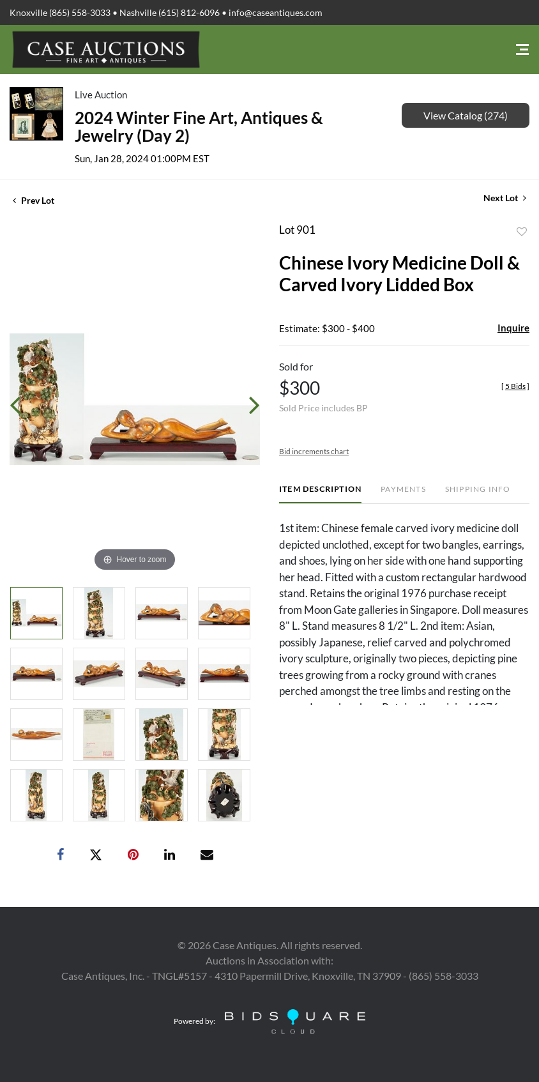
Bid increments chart (314, 451)
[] (515, 386)
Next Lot (504, 197)
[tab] (320, 494)
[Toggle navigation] (522, 49)
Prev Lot (33, 200)
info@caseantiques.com (276, 12)
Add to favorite (521, 232)
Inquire (513, 327)
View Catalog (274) (465, 115)
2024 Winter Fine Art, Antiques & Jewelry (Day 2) (199, 126)
